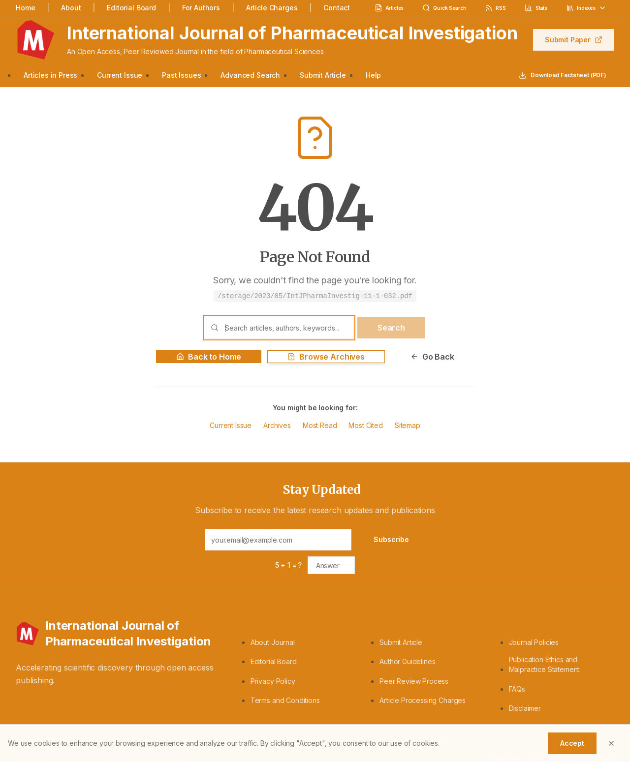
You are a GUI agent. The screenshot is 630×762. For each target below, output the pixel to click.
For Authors (201, 7)
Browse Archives (326, 357)
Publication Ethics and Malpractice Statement (544, 664)
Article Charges (272, 7)
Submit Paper (573, 39)
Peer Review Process (413, 681)
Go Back (432, 357)
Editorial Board (131, 7)
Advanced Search (250, 75)
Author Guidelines (407, 661)
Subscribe (391, 539)
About (71, 7)
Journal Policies (534, 642)
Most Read (320, 425)
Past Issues (181, 75)
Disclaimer (525, 708)
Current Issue (119, 75)
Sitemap (407, 425)
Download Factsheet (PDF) (562, 75)
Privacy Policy (273, 681)
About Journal (273, 642)
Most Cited (365, 425)
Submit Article (323, 75)
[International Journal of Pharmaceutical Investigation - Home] (121, 633)
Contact (336, 7)
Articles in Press (50, 75)
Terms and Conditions (285, 700)
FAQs (517, 689)
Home (25, 7)
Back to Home (208, 357)
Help (373, 75)
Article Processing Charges (422, 700)
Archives (277, 425)
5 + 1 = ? (288, 565)
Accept (572, 743)
